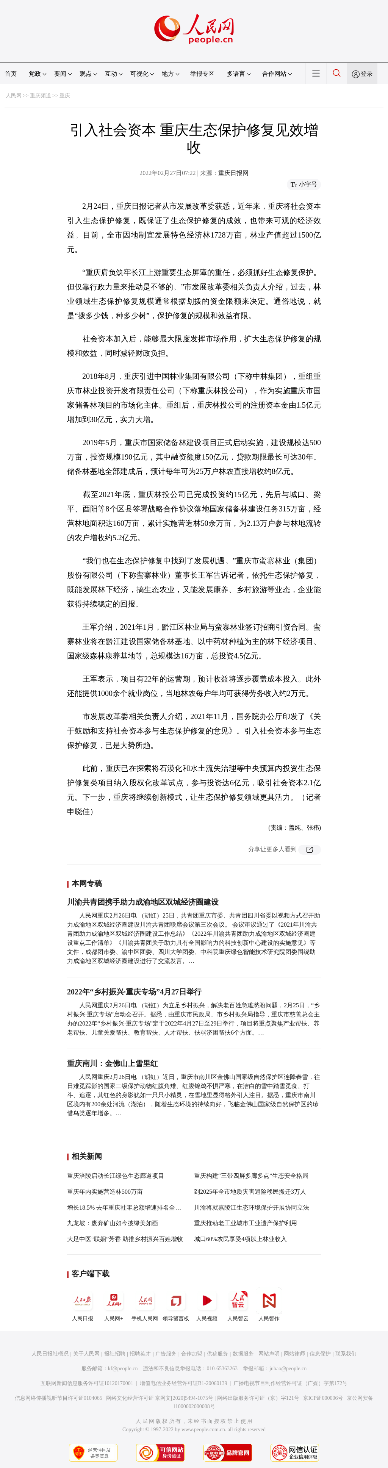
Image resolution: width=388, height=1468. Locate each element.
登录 (367, 73)
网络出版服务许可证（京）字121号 (258, 1398)
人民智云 (238, 1304)
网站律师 (294, 1354)
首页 (11, 73)
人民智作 (269, 1304)
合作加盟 (191, 1354)
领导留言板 (176, 1304)
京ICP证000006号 (323, 1398)
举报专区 (202, 73)
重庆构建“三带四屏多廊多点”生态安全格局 (251, 1176)
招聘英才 (140, 1354)
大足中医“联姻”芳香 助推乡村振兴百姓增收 (125, 1239)
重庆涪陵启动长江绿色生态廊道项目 (115, 1176)
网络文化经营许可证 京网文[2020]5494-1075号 (160, 1398)
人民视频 (207, 1304)
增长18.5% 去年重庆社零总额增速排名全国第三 (130, 1207)
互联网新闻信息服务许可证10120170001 (87, 1383)
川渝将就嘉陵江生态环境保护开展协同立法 (251, 1207)
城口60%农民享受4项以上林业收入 (240, 1239)
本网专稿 (87, 883)
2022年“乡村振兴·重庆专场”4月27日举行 (134, 992)
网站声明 (269, 1354)
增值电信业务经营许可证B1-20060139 (183, 1383)
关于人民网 (86, 1354)
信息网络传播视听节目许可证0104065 (58, 1398)
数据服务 (243, 1354)
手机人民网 (144, 1304)
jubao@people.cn (288, 1368)
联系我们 (346, 1354)
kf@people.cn (123, 1368)
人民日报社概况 (50, 1354)
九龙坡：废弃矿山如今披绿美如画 (112, 1223)
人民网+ (113, 1304)
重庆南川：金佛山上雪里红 (112, 1063)
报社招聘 (114, 1354)
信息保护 (320, 1354)
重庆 (64, 95)
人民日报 (82, 1304)
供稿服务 (217, 1354)
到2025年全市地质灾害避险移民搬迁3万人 (250, 1191)
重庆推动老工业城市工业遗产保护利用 (245, 1223)
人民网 (14, 95)
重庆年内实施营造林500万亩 (105, 1191)
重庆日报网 (233, 173)
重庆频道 (40, 95)
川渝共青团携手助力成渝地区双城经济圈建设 (143, 902)
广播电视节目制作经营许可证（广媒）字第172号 (290, 1383)
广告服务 (166, 1354)
